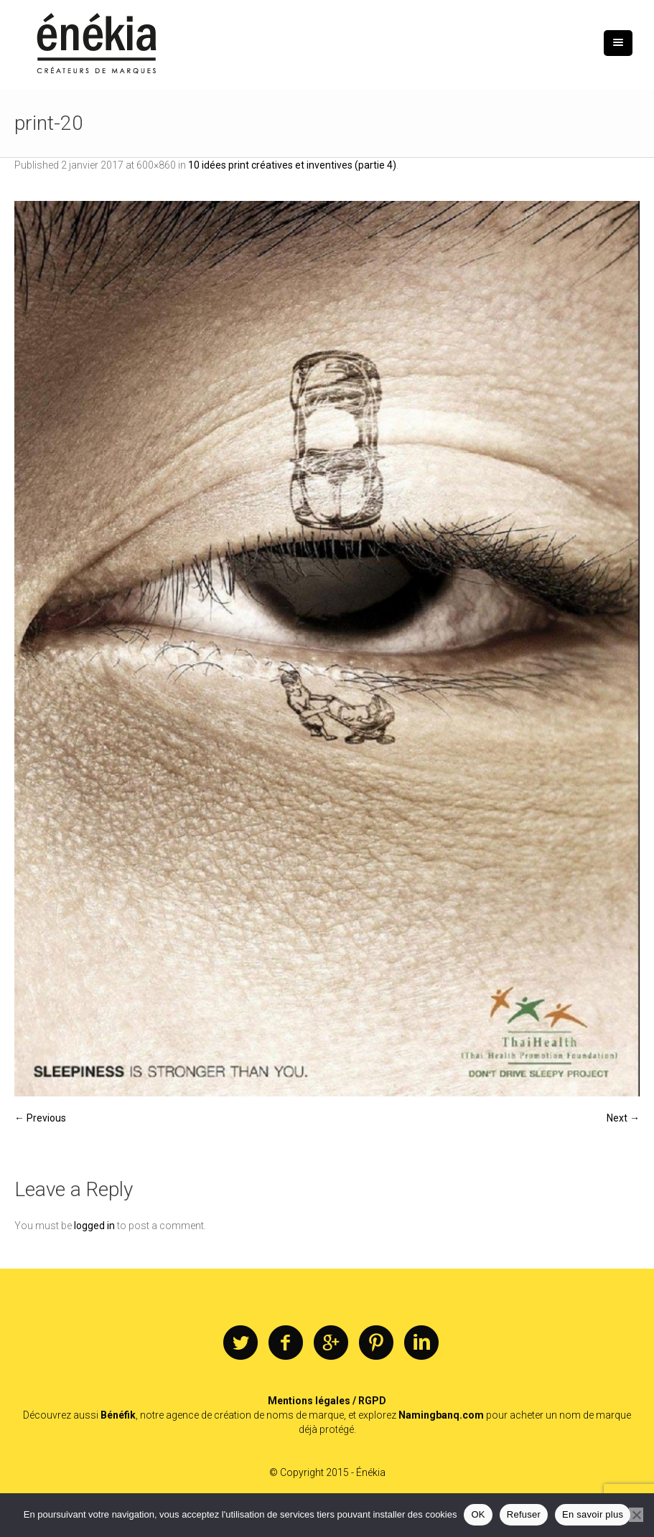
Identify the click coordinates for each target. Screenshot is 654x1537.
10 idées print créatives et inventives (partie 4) (292, 165)
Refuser (524, 1514)
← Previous (40, 1118)
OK (478, 1514)
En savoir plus (592, 1514)
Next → (623, 1118)
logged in (94, 1225)
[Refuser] (636, 1515)
